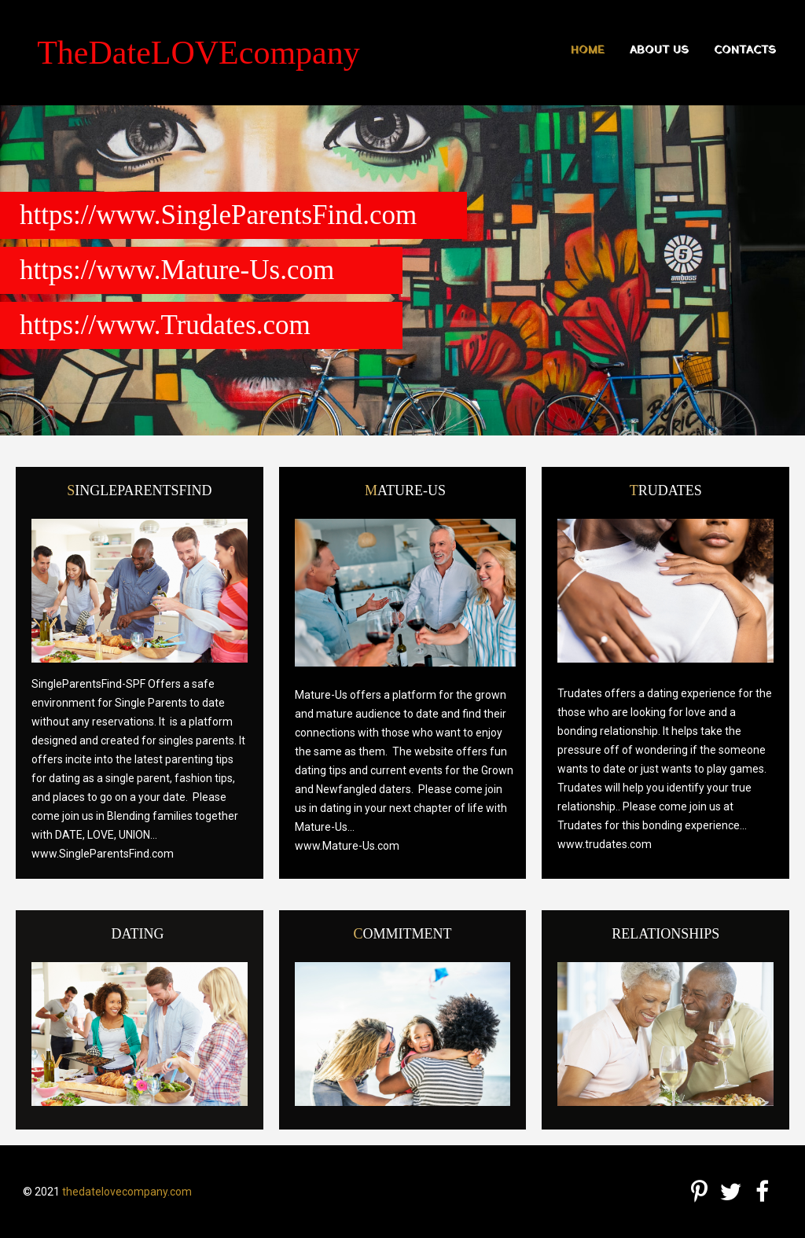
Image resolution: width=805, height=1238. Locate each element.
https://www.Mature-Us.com (177, 270)
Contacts (745, 50)
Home (588, 50)
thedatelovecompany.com (127, 1191)
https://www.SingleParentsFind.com (218, 215)
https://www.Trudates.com (165, 325)
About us (659, 50)
